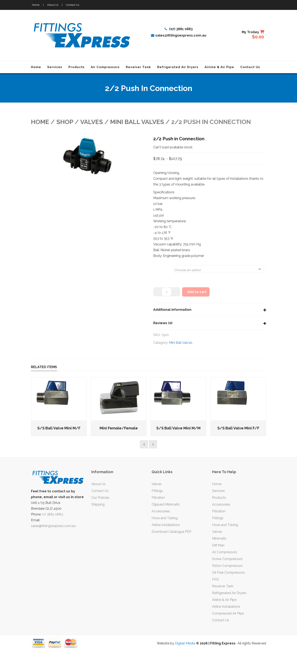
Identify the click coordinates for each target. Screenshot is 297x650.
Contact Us (72, 4)
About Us (52, 4)
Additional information (172, 310)
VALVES (91, 121)
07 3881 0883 (52, 514)
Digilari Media (185, 643)
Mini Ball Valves (137, 121)
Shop (64, 121)
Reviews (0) (162, 323)
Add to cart (196, 292)
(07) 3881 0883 (179, 29)
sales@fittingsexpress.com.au (178, 35)
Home (35, 4)
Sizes (158, 266)
